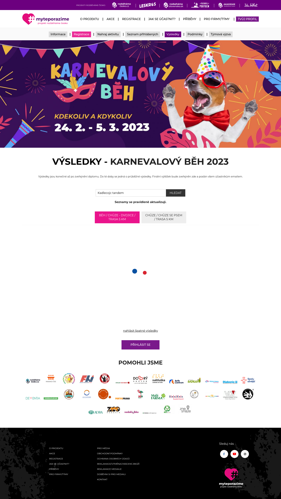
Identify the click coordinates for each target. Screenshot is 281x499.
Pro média (103, 448)
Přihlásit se (140, 344)
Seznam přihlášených (142, 34)
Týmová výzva (221, 34)
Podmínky (195, 34)
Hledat (176, 193)
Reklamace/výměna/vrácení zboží (118, 463)
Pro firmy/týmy (216, 19)
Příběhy (189, 19)
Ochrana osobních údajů (113, 458)
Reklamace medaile (109, 469)
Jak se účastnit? (162, 19)
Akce (111, 19)
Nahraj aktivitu (108, 34)
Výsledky (172, 34)
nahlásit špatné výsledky (140, 330)
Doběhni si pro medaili (111, 474)
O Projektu (89, 19)
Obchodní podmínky (110, 453)
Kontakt (102, 479)
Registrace (131, 19)
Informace (58, 34)
